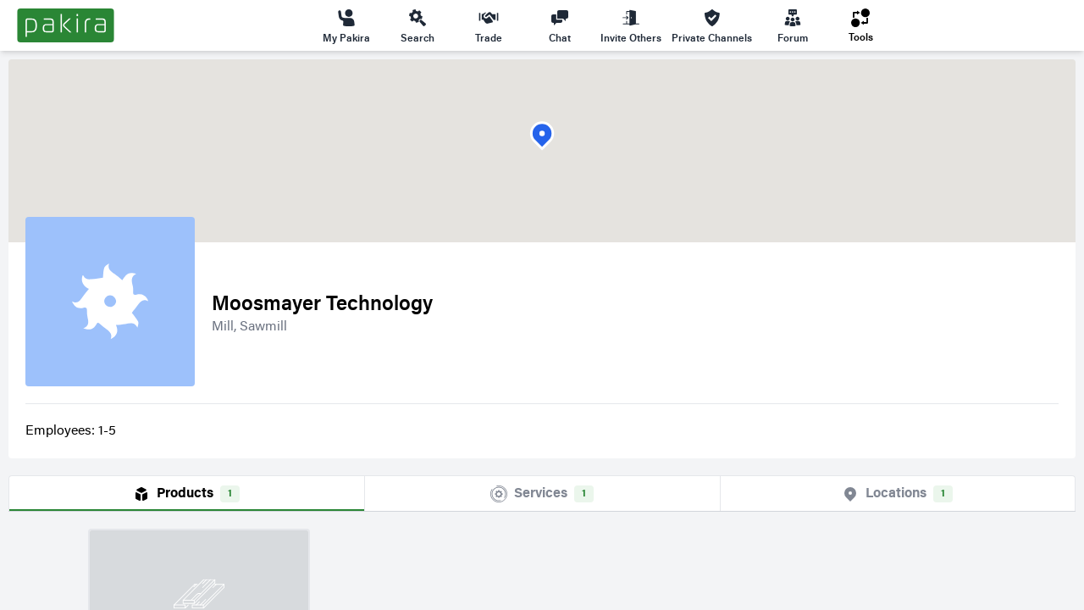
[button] (542, 136)
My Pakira (346, 25)
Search (417, 25)
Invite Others (630, 25)
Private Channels (712, 25)
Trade (488, 25)
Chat (560, 25)
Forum (792, 25)
